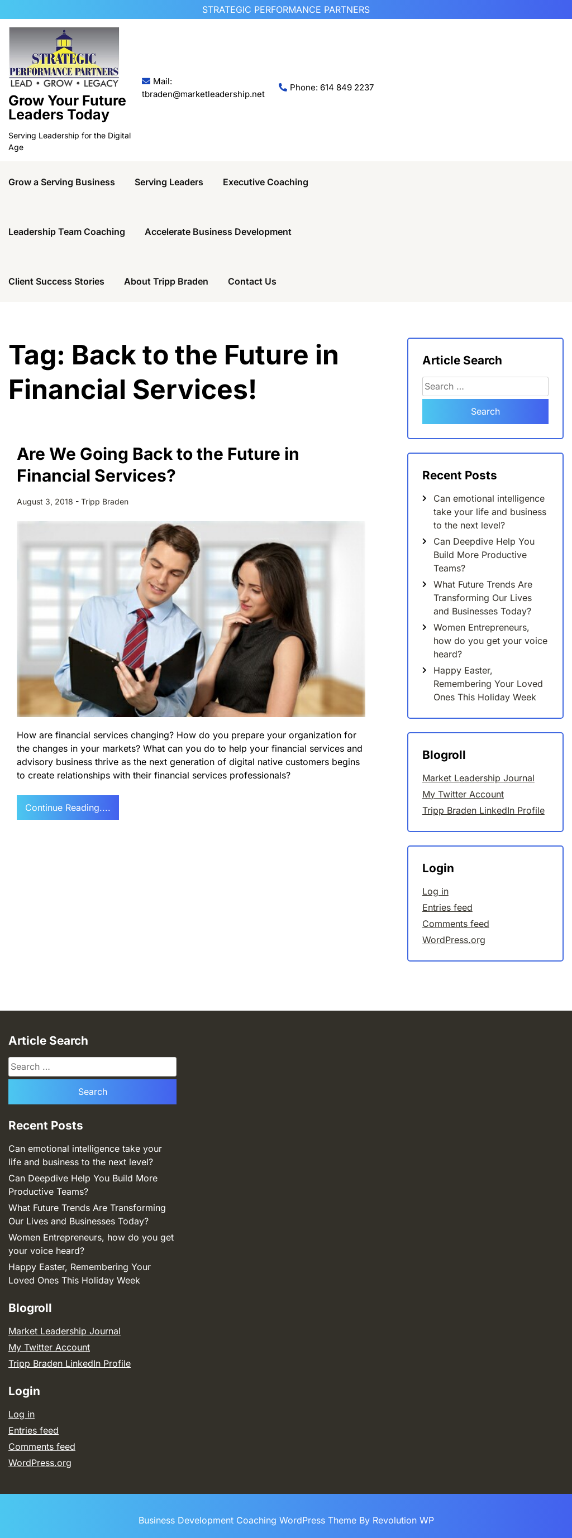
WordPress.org (453, 939)
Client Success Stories (56, 281)
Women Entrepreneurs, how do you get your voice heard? (490, 641)
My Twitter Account (463, 794)
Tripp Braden (104, 501)
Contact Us (252, 281)
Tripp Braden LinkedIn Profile (483, 810)
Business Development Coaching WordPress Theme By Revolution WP (286, 1520)
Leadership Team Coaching (66, 231)
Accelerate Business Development (218, 231)
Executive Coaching (265, 182)
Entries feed (447, 907)
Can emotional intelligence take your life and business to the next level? (489, 512)
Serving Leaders (169, 182)
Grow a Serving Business (61, 182)
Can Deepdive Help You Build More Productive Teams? (484, 555)
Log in (435, 891)
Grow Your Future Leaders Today (67, 107)
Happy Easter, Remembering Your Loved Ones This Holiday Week (488, 684)
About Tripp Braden (166, 281)
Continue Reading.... (68, 807)
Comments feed (455, 923)
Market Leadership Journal (478, 778)
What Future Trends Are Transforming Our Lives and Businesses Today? (482, 598)
